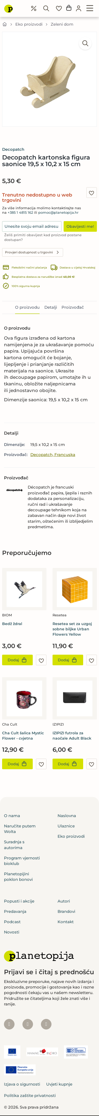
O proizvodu (27, 307)
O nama (12, 815)
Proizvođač (73, 307)
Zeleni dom (62, 24)
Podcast (12, 921)
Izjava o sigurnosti (22, 1084)
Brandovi (66, 911)
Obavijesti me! (80, 226)
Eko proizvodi (29, 24)
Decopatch (13, 149)
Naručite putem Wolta (20, 828)
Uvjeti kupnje (59, 1084)
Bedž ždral (12, 623)
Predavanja (15, 911)
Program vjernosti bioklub (22, 860)
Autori (64, 901)
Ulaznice (66, 825)
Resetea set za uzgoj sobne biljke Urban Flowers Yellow (72, 629)
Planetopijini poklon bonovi (18, 876)
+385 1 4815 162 (20, 213)
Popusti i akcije (19, 901)
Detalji (50, 307)
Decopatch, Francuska (52, 454)
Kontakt (66, 921)
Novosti (11, 932)
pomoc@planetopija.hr (58, 213)
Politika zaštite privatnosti (30, 1095)
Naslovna (67, 815)
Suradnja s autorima (14, 844)
